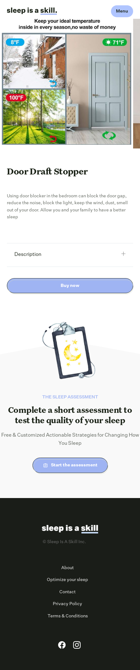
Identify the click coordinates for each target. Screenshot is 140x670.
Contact (67, 592)
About (67, 568)
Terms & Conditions (68, 616)
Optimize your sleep (67, 580)
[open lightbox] (66, 82)
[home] (32, 11)
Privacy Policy (67, 604)
